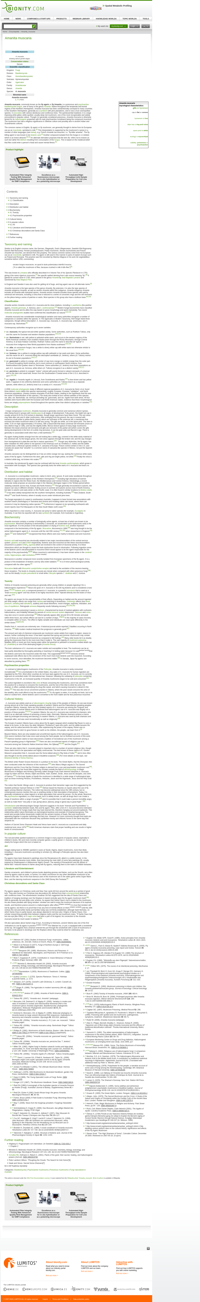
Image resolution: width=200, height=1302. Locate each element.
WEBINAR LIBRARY (81, 19)
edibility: (138, 143)
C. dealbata (67, 573)
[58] (57, 755)
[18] (15, 375)
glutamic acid (16, 543)
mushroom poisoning (77, 640)
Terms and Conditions (60, 1299)
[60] (90, 766)
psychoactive (83, 104)
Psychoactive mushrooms (38, 1170)
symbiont (43, 111)
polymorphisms (24, 402)
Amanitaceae (20, 85)
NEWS (18, 19)
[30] (69, 528)
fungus (19, 107)
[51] (87, 678)
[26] (72, 492)
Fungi (17, 70)
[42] (67, 605)
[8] (87, 275)
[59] (49, 764)
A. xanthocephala (47, 308)
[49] (28, 661)
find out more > (52, 1275)
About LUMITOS (90, 1262)
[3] (27, 137)
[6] (71, 266)
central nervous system (55, 612)
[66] (27, 826)
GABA (28, 543)
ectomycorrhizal (72, 893)
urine (38, 683)
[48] (59, 658)
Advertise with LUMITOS (124, 1263)
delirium (23, 140)
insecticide (17, 130)
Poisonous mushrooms (59, 1170)
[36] (31, 552)
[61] (14, 776)
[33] (91, 530)
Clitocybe (52, 573)
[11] (56, 307)
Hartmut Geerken (14, 739)
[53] (26, 711)
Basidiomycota (21, 73)
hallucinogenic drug (41, 703)
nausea (40, 601)
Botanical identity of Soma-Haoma (18, 758)
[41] (13, 595)
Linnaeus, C (24, 977)
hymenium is (141, 118)
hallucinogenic (20, 119)
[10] (89, 296)
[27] (10, 495)
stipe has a (137, 124)
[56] (63, 743)
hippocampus (15, 555)
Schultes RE (14, 1155)
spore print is (140, 130)
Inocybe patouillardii (28, 573)
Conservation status (19, 61)
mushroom (26, 411)
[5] (56, 142)
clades (18, 391)
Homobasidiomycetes (24, 76)
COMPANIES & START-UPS (38, 19)
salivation (27, 603)
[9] (87, 296)
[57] (78, 743)
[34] (11, 533)
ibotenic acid (36, 135)
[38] (89, 570)
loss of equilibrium (12, 606)
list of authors (98, 1178)
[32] (64, 530)
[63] (41, 787)
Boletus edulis (86, 490)
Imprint (45, 1299)
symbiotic (8, 808)
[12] (66, 312)
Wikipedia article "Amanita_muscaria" (79, 1178)
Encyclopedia (14, 32)
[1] (37, 129)
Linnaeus (23, 273)
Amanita (18, 88)
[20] (65, 384)
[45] (22, 622)
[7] (36, 275)
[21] (90, 402)
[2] (42, 134)
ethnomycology (70, 769)
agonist (32, 545)
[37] (58, 561)
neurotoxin (71, 590)
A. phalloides (10, 644)
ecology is (139, 136)
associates (17, 113)
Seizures (78, 612)
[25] (40, 459)
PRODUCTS (61, 19)
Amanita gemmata (18, 308)
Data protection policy (81, 1299)
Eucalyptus (79, 511)
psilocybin (79, 676)
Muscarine (47, 528)
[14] (59, 334)
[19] (66, 379)
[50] (17, 671)
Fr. (18, 100)
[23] (55, 441)
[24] (75, 456)
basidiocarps (36, 413)
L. (16, 100)
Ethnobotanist (10, 806)
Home (5, 32)
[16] (22, 349)
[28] (42, 503)
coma (88, 612)
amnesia (33, 606)
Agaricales (19, 82)
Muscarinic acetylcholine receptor (35, 568)
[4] (29, 137)
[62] (6, 780)
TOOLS (146, 19)
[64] (40, 798)
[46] (13, 628)
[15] (69, 344)
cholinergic (71, 601)
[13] (69, 312)
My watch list (103, 26)
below (33, 132)
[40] (13, 590)
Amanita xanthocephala (69, 463)
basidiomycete (10, 107)
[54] (37, 741)
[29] (64, 506)
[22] (53, 432)
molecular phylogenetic (14, 313)
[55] (60, 743)
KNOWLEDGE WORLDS (106, 19)
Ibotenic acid (10, 541)
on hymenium (140, 108)
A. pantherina (75, 305)
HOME (6, 19)
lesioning (13, 593)
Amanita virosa (49, 644)
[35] (27, 533)
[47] (68, 628)
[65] (84, 801)
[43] (70, 605)
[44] (63, 617)
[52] (11, 689)
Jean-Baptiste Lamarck (71, 278)
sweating (16, 603)
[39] (10, 590)
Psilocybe (47, 669)
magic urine (31, 916)
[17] (35, 357)
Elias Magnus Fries (24, 280)
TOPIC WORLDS (129, 19)
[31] (61, 530)
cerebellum (30, 555)
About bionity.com (56, 1262)
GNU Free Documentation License (38, 1178)
